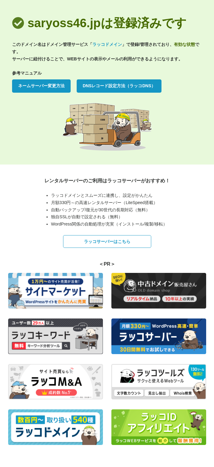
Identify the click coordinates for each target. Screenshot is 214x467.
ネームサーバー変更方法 (41, 85)
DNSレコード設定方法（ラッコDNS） (119, 85)
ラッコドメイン (107, 44)
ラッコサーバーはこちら (107, 241)
